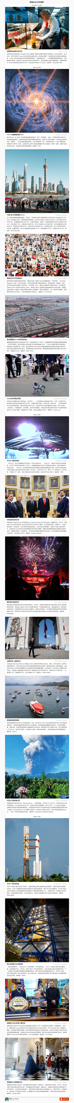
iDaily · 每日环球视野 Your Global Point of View (12, 1099)
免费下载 (64, 1099)
